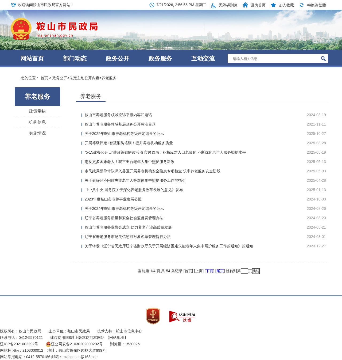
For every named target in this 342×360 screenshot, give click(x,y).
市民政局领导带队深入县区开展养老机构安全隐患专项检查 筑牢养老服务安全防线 (152, 171)
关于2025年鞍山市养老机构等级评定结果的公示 (124, 133)
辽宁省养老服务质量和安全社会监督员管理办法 (124, 218)
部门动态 (75, 58)
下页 (209, 271)
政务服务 (160, 58)
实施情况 (37, 133)
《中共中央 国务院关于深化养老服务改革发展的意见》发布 (134, 190)
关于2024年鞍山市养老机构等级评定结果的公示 (124, 208)
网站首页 (32, 58)
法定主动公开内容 (84, 78)
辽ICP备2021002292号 (19, 344)
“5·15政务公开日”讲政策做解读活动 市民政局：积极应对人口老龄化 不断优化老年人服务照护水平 (165, 152)
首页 (44, 78)
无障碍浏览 (228, 5)
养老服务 (109, 78)
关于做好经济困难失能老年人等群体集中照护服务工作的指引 (135, 180)
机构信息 (37, 122)
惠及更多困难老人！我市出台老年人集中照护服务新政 (129, 162)
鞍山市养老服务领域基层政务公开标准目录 (120, 124)
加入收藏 (286, 5)
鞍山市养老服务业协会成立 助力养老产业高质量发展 (128, 227)
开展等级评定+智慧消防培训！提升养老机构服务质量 (129, 143)
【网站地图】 (117, 337)
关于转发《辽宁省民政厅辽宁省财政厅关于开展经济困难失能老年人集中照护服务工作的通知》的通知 (169, 246)
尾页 (220, 271)
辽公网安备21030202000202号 (74, 344)
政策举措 (37, 111)
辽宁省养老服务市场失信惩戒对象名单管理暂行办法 (128, 236)
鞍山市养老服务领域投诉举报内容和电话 (118, 115)
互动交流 (203, 58)
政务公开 (117, 58)
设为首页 (258, 5)
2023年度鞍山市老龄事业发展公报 (113, 199)
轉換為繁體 (316, 5)
